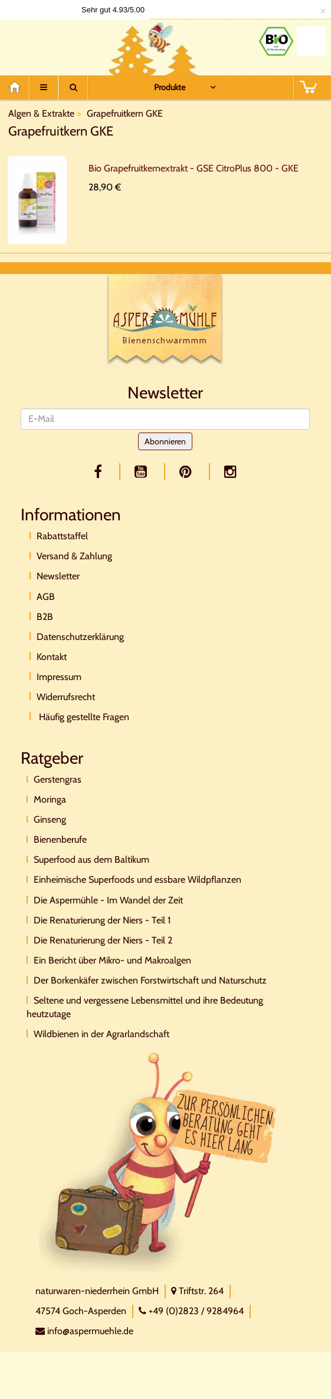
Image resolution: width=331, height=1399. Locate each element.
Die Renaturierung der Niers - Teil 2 (103, 940)
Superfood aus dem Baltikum (91, 859)
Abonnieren (165, 441)
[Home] (18, 87)
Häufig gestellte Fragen (83, 716)
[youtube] (142, 471)
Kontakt (52, 656)
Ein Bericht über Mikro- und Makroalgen (112, 960)
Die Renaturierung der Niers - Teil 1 (102, 920)
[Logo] (56, 44)
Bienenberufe (60, 839)
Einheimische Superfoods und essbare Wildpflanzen (137, 879)
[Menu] (43, 87)
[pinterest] (187, 471)
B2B (45, 616)
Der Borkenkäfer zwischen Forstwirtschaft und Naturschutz (150, 980)
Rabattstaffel (62, 536)
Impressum (59, 676)
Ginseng (50, 819)
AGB (46, 596)
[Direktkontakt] (159, 1161)
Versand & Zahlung (74, 556)
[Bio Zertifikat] (276, 41)
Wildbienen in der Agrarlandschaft (101, 1034)
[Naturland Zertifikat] (311, 41)
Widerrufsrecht (66, 696)
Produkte (169, 87)
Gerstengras (57, 779)
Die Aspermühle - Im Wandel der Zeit (108, 900)
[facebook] (100, 471)
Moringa (50, 799)
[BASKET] (308, 87)
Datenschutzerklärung (80, 636)
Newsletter (58, 576)
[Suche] (73, 87)
